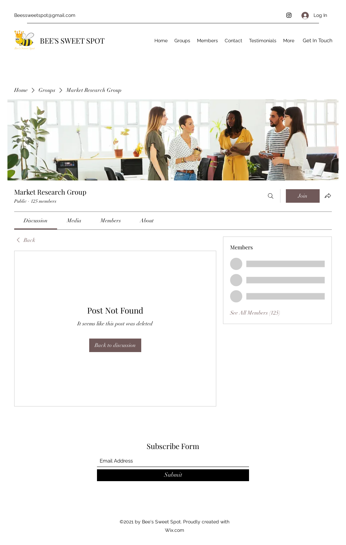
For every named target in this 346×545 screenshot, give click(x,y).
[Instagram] (289, 15)
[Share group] (328, 196)
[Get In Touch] (317, 41)
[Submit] (173, 475)
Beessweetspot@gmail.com (44, 15)
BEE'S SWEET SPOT (72, 40)
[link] (36, 220)
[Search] (271, 196)
